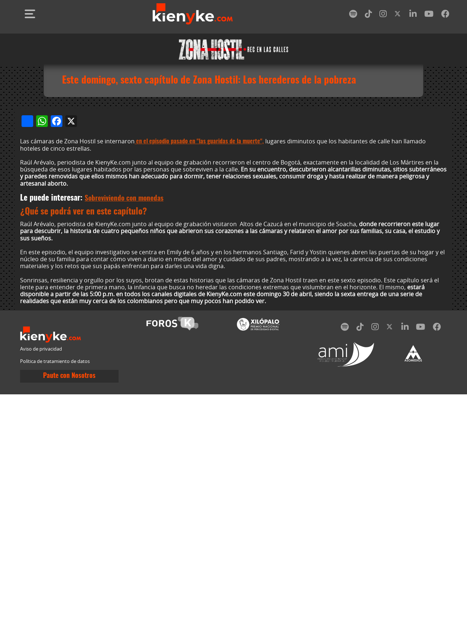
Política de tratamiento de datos (55, 597)
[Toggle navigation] (30, 14)
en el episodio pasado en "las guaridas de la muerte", (199, 377)
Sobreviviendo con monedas (124, 434)
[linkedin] (413, 15)
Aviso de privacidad (41, 584)
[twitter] (398, 15)
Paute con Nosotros (69, 611)
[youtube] (428, 15)
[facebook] (445, 15)
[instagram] (383, 15)
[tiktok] (368, 15)
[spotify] (353, 15)
